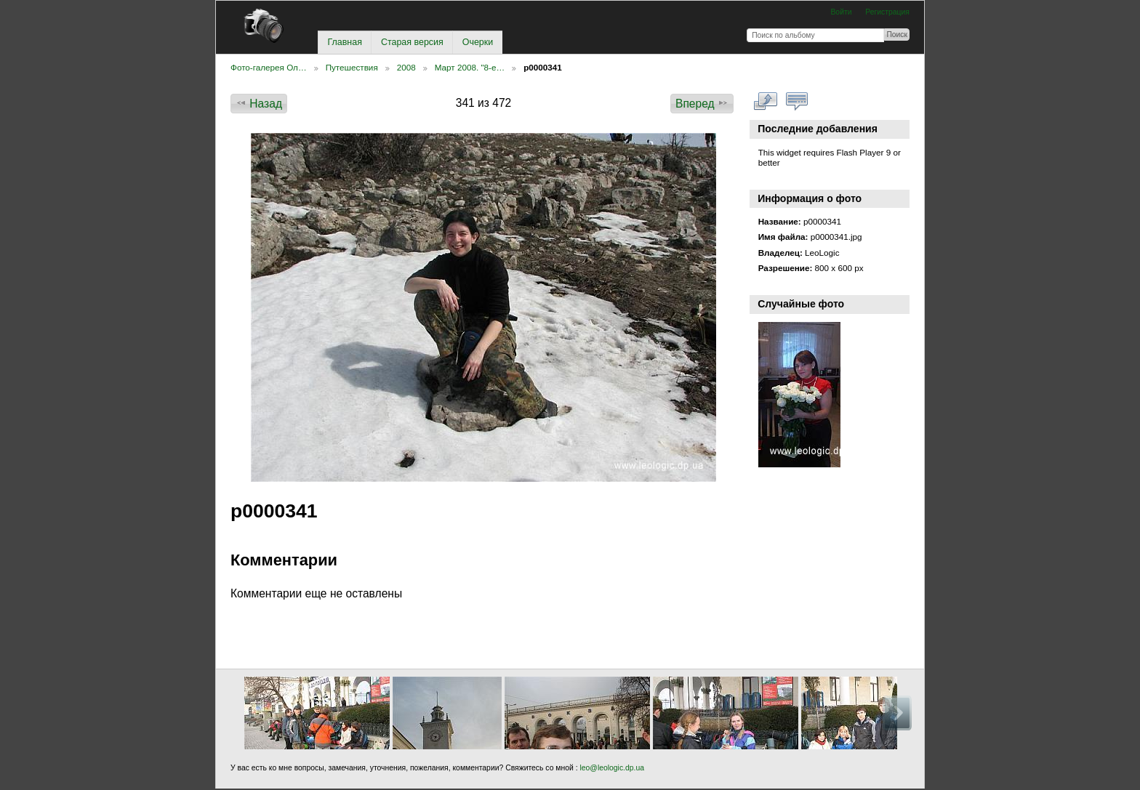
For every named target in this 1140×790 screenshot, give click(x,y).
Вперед (701, 103)
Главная (344, 42)
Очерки (477, 42)
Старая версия (412, 42)
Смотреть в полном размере (766, 102)
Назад (259, 103)
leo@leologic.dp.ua (611, 768)
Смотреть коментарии (797, 102)
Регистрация (887, 12)
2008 (406, 67)
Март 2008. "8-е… (470, 67)
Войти (840, 12)
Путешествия (352, 67)
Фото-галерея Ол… (268, 67)
